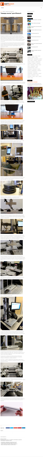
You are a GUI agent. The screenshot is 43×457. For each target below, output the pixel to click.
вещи (36, 57)
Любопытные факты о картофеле (36, 19)
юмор (29, 77)
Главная (2, 7)
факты (34, 76)
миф (37, 66)
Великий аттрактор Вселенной (36, 36)
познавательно (34, 70)
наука (36, 67)
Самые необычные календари (35, 23)
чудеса (40, 76)
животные (39, 60)
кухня (29, 66)
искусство (38, 63)
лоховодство (33, 66)
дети (28, 60)
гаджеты (4, 11)
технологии (29, 76)
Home (1, 11)
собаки (40, 73)
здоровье (33, 61)
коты (40, 64)
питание (29, 70)
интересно (29, 63)
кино (28, 64)
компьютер (32, 64)
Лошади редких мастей (34, 40)
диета (32, 60)
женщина (35, 60)
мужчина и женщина (31, 67)
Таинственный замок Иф (35, 33)
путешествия (30, 73)
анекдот (29, 57)
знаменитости (38, 61)
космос (36, 64)
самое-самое (35, 73)
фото (36, 76)
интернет (34, 63)
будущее (33, 57)
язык (32, 77)
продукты (39, 70)
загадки (29, 61)
